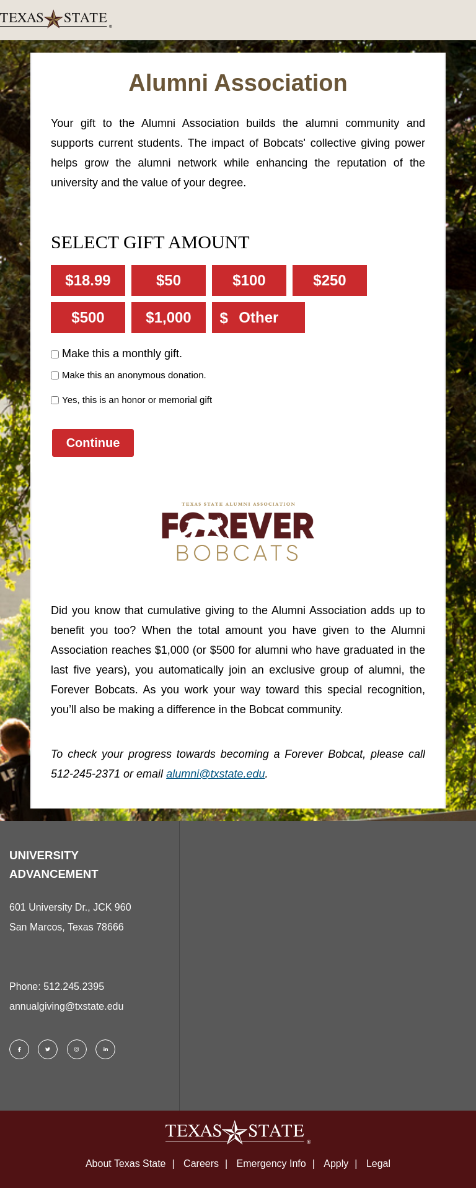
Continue (93, 442)
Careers (201, 1163)
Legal (378, 1163)
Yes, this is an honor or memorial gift (137, 399)
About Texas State (126, 1163)
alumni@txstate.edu (215, 774)
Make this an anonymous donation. (134, 375)
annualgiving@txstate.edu (66, 1006)
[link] (238, 20)
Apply (336, 1163)
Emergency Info (271, 1163)
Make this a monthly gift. (122, 353)
